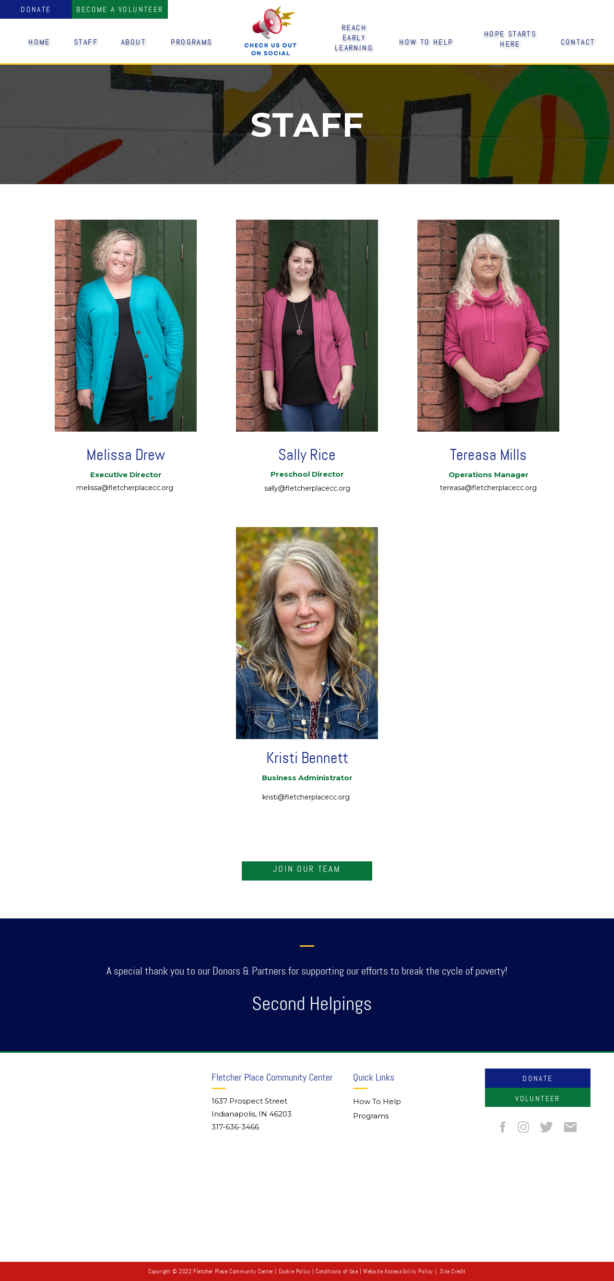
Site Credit (453, 1271)
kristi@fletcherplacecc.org (307, 797)
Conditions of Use (337, 1271)
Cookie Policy (295, 1271)
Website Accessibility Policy (398, 1271)
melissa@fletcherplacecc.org (125, 487)
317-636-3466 (235, 1126)
